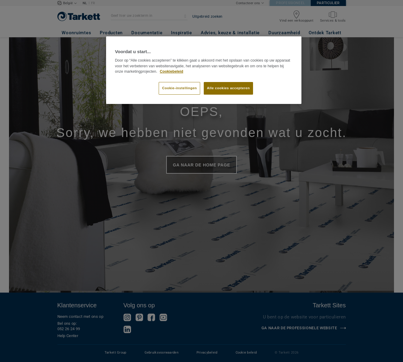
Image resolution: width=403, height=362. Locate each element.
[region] (203, 70)
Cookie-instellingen (179, 88)
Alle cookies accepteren (228, 88)
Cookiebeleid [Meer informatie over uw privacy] (171, 71)
